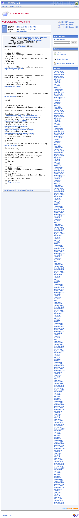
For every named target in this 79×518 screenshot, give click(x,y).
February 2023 (58, 128)
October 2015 (58, 271)
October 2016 (58, 252)
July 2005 (57, 471)
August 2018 (58, 216)
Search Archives (59, 36)
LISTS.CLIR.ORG (6, 515)
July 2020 (57, 178)
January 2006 (58, 461)
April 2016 (57, 261)
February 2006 (58, 460)
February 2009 (58, 401)
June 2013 (57, 317)
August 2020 (58, 177)
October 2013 (58, 310)
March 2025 (57, 87)
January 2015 (58, 286)
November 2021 (59, 152)
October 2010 (58, 369)
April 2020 (57, 183)
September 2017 (59, 234)
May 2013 (57, 318)
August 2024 (58, 99)
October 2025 (58, 76)
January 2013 (58, 325)
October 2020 (58, 174)
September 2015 (59, 273)
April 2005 (57, 476)
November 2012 (59, 328)
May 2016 (57, 260)
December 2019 (59, 190)
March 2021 (57, 165)
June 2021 (57, 161)
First (18, 26)
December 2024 (59, 92)
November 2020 (59, 172)
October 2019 (58, 193)
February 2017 (58, 245)
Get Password (61, 55)
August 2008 (58, 411)
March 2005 (57, 478)
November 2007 (59, 426)
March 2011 (57, 361)
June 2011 (57, 356)
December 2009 (59, 385)
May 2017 (57, 240)
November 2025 (59, 74)
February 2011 (58, 362)
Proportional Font (21, 31)
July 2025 (57, 81)
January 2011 (58, 364)
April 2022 (57, 144)
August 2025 (58, 79)
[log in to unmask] (34, 39)
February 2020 (58, 187)
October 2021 (58, 154)
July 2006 (57, 452)
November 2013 (59, 309)
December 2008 (59, 404)
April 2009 (57, 398)
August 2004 (58, 489)
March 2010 (57, 380)
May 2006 (57, 455)
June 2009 (57, 395)
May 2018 (57, 221)
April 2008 (57, 417)
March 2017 (57, 243)
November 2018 (59, 211)
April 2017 (57, 242)
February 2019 (58, 206)
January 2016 (58, 266)
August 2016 (58, 255)
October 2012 (58, 330)
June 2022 (57, 141)
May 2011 (57, 357)
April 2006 (57, 456)
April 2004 (57, 496)
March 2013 (57, 322)
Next (30, 26)
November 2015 (59, 269)
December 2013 (59, 307)
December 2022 (59, 131)
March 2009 (57, 400)
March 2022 (57, 146)
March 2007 (57, 439)
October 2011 (58, 349)
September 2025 (59, 78)
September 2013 (59, 312)
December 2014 (59, 287)
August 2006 (58, 450)
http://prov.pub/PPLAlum (13, 94)
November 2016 (59, 250)
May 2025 (57, 84)
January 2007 (58, 442)
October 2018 (58, 213)
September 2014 (59, 292)
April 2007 (57, 437)
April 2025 (57, 86)
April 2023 (57, 125)
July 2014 (57, 296)
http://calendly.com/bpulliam (14, 73)
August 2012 (58, 333)
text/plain (23, 46)
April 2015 (57, 281)
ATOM (64, 508)
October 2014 (58, 291)
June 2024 (57, 102)
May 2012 (57, 338)
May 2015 (57, 279)
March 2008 (57, 419)
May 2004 (57, 494)
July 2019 (57, 198)
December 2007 (59, 424)
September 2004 (59, 487)
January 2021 (58, 169)
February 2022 (58, 148)
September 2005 (59, 468)
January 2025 (58, 91)
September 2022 (59, 136)
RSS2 (75, 508)
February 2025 (58, 89)
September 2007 (59, 429)
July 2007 (57, 432)
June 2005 (57, 473)
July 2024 (57, 100)
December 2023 (59, 112)
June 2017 (57, 239)
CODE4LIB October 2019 (69, 27)
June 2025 (57, 83)
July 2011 (57, 354)
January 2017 (58, 247)
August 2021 (58, 157)
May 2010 (57, 377)
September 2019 (59, 195)
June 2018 (57, 219)
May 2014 (57, 299)
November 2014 (59, 289)
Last (34, 26)
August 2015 (58, 274)
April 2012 (57, 339)
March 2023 (57, 126)
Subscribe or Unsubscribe (65, 63)
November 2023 (59, 113)
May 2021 (57, 162)
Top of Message (9, 218)
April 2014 (57, 300)
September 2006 (59, 448)
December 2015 (59, 268)
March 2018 (57, 224)
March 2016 (57, 263)
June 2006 (57, 453)
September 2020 (59, 175)
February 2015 (58, 284)
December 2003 (59, 502)
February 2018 (58, 226)
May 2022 (57, 143)
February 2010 (58, 382)
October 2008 (58, 408)
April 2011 (57, 359)
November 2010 (59, 367)
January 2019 (58, 208)
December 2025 (59, 73)
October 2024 (58, 96)
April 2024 (57, 105)
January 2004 (58, 500)
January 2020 (58, 188)
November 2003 (59, 504)
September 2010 (59, 370)
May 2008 (57, 416)
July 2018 (57, 217)
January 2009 (58, 403)
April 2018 (57, 222)
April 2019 (57, 203)
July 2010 (57, 374)
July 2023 (57, 120)
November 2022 (59, 133)
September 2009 (59, 390)
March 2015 (57, 283)
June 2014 (57, 297)
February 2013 (58, 323)
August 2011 (58, 352)
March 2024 (57, 107)
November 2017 (59, 230)
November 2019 (59, 191)
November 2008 (59, 406)
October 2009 (58, 388)
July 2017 (57, 237)
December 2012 (59, 326)
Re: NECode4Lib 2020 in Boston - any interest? (32, 37)
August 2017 (58, 235)
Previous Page (20, 218)
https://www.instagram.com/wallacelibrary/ (19, 146)
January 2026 (58, 71)
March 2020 (57, 185)
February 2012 (58, 343)
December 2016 (59, 248)
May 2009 (57, 396)
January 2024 (58, 110)
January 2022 (58, 149)
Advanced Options (59, 39)
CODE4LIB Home (67, 24)
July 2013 (57, 315)
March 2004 (57, 497)
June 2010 (57, 375)
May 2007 (57, 435)
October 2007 (58, 427)
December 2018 (59, 209)
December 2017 (59, 229)
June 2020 (57, 180)
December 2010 (59, 365)
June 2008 (57, 414)
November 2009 (59, 387)
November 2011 (59, 348)
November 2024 (59, 94)
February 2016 (58, 265)
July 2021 (57, 159)
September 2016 (59, 253)
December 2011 (59, 346)
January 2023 (58, 130)
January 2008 (58, 422)
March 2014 (57, 302)
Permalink (29, 218)
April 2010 (57, 378)
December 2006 (59, 443)
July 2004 (57, 491)
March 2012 (57, 341)
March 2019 (57, 204)
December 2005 (59, 463)
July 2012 (57, 335)
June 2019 (57, 200)
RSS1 (70, 508)
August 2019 (58, 196)
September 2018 (59, 214)
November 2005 (59, 465)
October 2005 (58, 466)
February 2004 (58, 499)
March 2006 (57, 458)
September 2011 (59, 351)
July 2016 (57, 256)
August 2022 (58, 138)
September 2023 (59, 117)
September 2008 (59, 409)
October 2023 (58, 115)
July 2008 (57, 413)
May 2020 (57, 182)
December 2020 (59, 170)
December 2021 (59, 151)
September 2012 (59, 331)
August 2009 (58, 391)
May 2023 (57, 123)
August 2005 (58, 469)
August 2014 (58, 294)
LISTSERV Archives (67, 22)
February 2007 (58, 440)
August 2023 (58, 118)
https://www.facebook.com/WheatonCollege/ (19, 150)
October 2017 (58, 232)
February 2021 (58, 167)
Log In (59, 52)
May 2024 (57, 104)
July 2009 (57, 393)
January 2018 (58, 227)
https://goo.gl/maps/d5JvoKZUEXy (16, 135)
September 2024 (59, 97)
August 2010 (58, 372)
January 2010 (58, 383)
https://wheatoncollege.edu (30, 131)
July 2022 (57, 139)
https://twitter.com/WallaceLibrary (16, 142)
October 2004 (58, 486)
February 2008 (58, 421)
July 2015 (57, 276)
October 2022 (58, 135)
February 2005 (58, 479)
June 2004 (57, 492)
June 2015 (57, 278)
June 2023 (57, 122)
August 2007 (58, 430)
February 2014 (58, 304)
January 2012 (58, 344)
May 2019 (57, 201)
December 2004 (59, 483)
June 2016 (57, 258)
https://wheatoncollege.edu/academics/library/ (21, 129)
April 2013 (57, 320)
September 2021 (59, 156)
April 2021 (57, 164)
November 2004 (59, 484)
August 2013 (58, 313)
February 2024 (58, 109)
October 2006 (58, 447)
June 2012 (57, 336)
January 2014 (58, 305)
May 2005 (57, 474)
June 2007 (57, 434)
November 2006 (59, 445)
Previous (24, 26)
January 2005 (58, 481)
